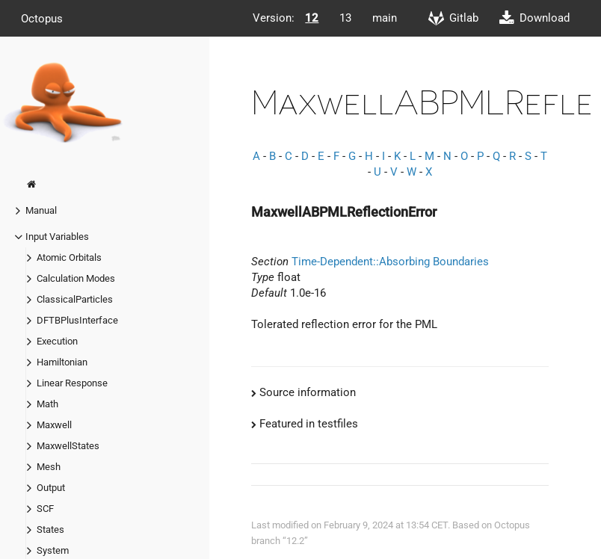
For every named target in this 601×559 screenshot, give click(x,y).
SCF (45, 508)
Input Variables (57, 236)
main (384, 18)
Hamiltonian (62, 362)
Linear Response (72, 383)
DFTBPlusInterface (77, 320)
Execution (57, 341)
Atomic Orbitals (69, 257)
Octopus (42, 18)
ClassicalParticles (75, 299)
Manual (41, 210)
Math (47, 404)
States (50, 529)
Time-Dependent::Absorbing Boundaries (390, 261)
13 (345, 18)
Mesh (49, 466)
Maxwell (54, 424)
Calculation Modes (76, 278)
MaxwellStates (68, 445)
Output (51, 487)
